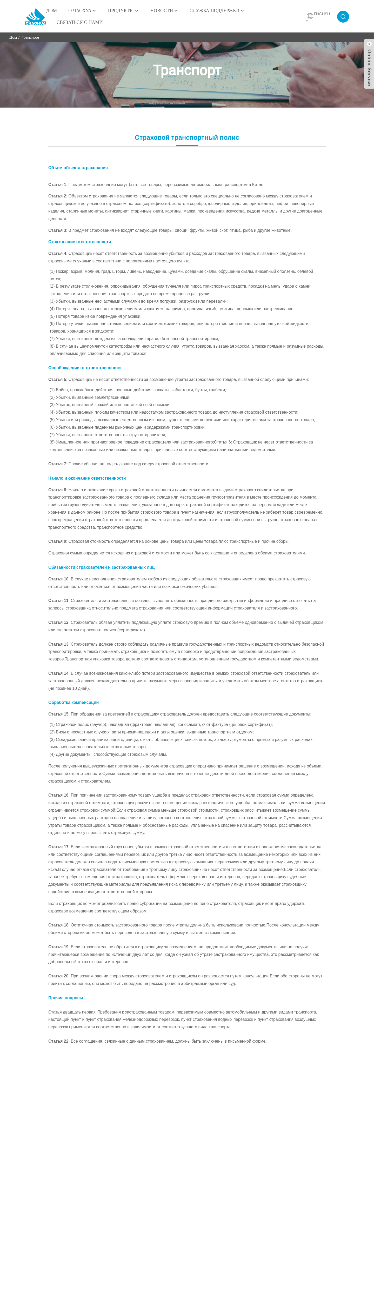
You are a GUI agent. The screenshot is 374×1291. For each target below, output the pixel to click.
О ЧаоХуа (82, 11)
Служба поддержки (217, 11)
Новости (164, 11)
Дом (51, 11)
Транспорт (30, 37)
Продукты (123, 11)
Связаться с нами (80, 22)
